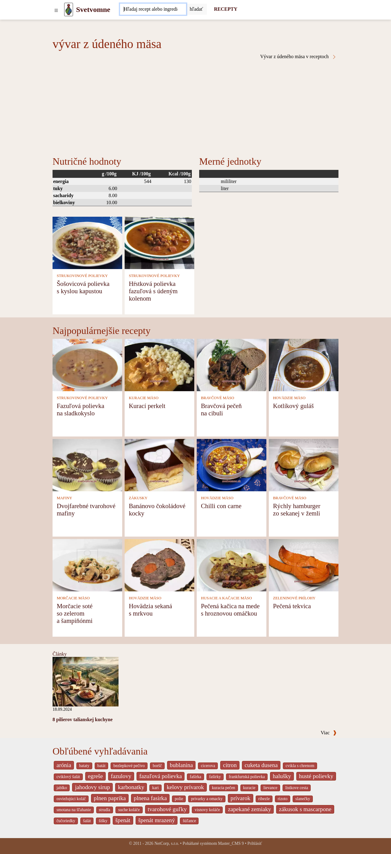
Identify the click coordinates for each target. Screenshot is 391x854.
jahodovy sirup (92, 787)
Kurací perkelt (147, 405)
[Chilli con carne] (231, 464)
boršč (157, 765)
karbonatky (131, 787)
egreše (95, 776)
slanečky (302, 798)
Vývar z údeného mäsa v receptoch (298, 56)
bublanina (181, 765)
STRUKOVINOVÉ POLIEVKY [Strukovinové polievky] (82, 276)
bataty (84, 765)
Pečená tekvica (292, 605)
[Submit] (196, 9)
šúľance (189, 820)
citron (230, 765)
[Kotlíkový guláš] (303, 364)
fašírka (195, 776)
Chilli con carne (221, 505)
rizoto (282, 798)
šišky (103, 820)
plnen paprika (110, 798)
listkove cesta (296, 787)
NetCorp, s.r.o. (166, 843)
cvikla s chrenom (300, 765)
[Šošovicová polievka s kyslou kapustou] (87, 242)
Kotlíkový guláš (293, 405)
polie (179, 798)
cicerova (208, 765)
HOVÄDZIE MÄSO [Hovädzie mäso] (289, 398)
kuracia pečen (223, 787)
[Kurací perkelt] (159, 364)
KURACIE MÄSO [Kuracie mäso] (144, 398)
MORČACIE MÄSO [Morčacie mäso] (73, 598)
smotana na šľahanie (74, 809)
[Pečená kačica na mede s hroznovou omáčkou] (231, 564)
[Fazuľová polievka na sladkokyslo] (87, 364)
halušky (282, 776)
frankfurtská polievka (247, 776)
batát (101, 765)
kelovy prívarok (185, 787)
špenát (122, 820)
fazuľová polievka (160, 776)
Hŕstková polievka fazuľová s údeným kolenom (153, 291)
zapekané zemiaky (249, 809)
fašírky (215, 776)
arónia (64, 765)
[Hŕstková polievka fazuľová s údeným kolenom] (159, 242)
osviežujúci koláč (71, 798)
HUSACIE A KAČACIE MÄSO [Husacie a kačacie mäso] (226, 598)
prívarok (240, 798)
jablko (62, 787)
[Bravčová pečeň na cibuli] (231, 364)
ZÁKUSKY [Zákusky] (138, 498)
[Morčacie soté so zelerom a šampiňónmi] (87, 564)
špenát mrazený (156, 820)
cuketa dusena (261, 765)
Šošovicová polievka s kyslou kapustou (83, 287)
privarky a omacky (206, 798)
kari (155, 787)
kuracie (249, 787)
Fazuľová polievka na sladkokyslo (80, 409)
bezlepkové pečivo (129, 765)
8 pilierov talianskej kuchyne (83, 719)
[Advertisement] (195, 105)
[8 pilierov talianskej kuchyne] (86, 681)
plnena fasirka (150, 798)
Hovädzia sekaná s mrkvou (150, 609)
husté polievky (316, 776)
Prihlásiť (254, 843)
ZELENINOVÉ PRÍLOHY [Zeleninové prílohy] (294, 598)
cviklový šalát (68, 776)
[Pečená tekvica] (303, 564)
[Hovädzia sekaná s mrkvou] (159, 564)
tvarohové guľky (167, 809)
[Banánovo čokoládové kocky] (159, 464)
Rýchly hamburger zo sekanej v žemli (296, 509)
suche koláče (129, 809)
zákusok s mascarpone (305, 809)
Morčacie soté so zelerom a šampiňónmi (75, 613)
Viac (329, 732)
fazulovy (121, 776)
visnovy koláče (207, 809)
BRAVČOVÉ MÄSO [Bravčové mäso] (217, 398)
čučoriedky (66, 820)
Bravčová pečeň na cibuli (221, 409)
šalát (87, 820)
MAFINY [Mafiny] (64, 498)
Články (60, 654)
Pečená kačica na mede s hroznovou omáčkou (230, 609)
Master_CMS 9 (231, 843)
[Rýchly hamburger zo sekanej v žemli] (303, 464)
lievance (270, 787)
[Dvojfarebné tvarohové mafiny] (87, 464)
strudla (104, 809)
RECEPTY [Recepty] (225, 9)
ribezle (264, 798)
